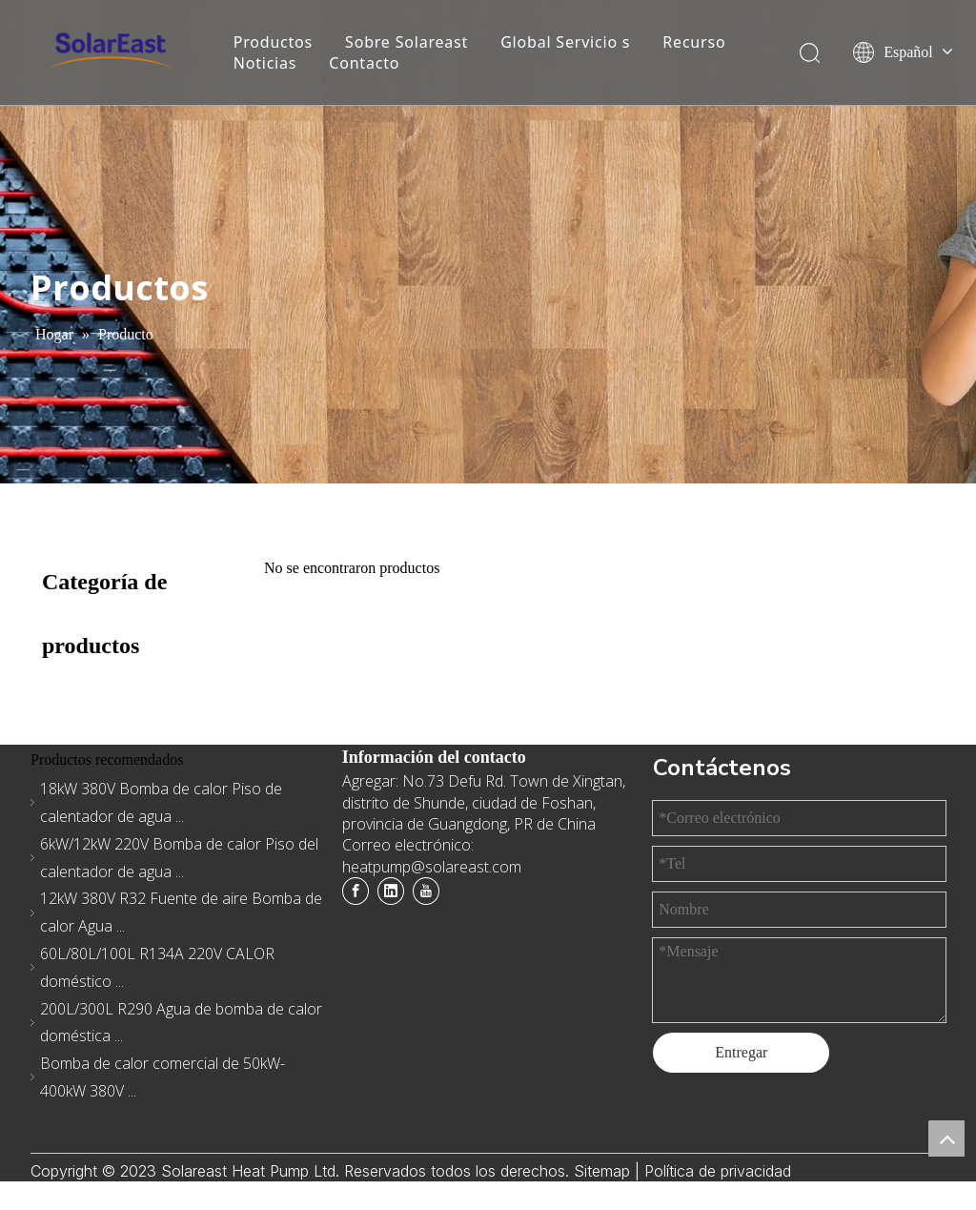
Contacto (364, 62)
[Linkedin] (390, 891)
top (946, 1138)
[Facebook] (355, 891)
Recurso (693, 41)
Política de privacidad (717, 1170)
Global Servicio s (565, 41)
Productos (273, 41)
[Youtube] (426, 891)
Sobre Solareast (406, 41)
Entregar (741, 1052)
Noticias (265, 62)
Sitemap (604, 1170)
